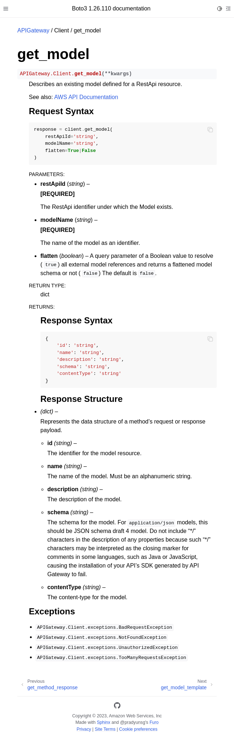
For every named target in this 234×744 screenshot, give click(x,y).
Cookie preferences (138, 729)
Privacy (83, 729)
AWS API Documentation (86, 97)
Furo (154, 722)
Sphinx (103, 722)
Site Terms (105, 729)
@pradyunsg (132, 722)
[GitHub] (117, 706)
